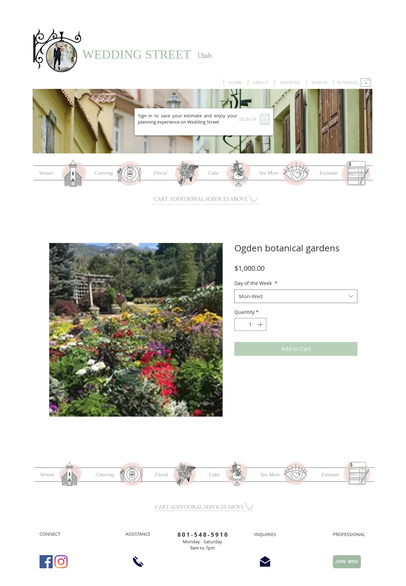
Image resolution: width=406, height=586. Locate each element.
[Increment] (261, 324)
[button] (348, 82)
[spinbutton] (250, 324)
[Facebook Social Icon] (46, 561)
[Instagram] (61, 561)
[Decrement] (239, 324)
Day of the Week (255, 283)
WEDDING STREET (137, 54)
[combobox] (295, 296)
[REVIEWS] (290, 82)
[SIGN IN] (319, 82)
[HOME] (235, 82)
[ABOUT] (260, 82)
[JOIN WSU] (347, 561)
